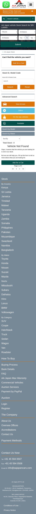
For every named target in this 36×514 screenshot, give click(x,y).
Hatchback (6, 330)
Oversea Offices (9, 425)
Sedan (4, 339)
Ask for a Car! (18, 63)
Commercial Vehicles (12, 382)
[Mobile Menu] (31, 4)
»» (23, 169)
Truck (4, 334)
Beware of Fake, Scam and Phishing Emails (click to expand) (14, 12)
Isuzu (4, 281)
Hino (3, 299)
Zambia (5, 218)
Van (3, 347)
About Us (6, 421)
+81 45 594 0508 (13, 463)
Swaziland (6, 241)
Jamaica (5, 196)
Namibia (5, 245)
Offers (20, 110)
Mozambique (8, 236)
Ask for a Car (18, 163)
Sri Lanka (6, 192)
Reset (27, 87)
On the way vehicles (20, 117)
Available (20, 123)
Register (5, 408)
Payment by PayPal (11, 391)
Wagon (5, 343)
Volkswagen (7, 312)
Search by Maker (8, 134)
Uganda (5, 214)
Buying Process (9, 364)
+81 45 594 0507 (13, 459)
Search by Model (8, 129)
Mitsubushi (7, 285)
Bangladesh (7, 250)
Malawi (5, 205)
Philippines (7, 227)
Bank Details (7, 369)
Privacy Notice (10, 510)
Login (4, 404)
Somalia (5, 223)
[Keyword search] (18, 19)
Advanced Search (9, 97)
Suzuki (4, 272)
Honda (4, 263)
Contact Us (7, 434)
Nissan (4, 267)
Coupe (4, 325)
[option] (18, 104)
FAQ (3, 373)
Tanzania (6, 210)
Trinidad (5, 201)
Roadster (6, 352)
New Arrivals (20, 104)
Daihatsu (6, 294)
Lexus (4, 303)
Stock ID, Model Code (11, 73)
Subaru (5, 290)
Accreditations (8, 429)
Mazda (4, 276)
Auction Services (10, 387)
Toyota (4, 258)
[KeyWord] (18, 81)
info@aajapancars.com (20, 468)
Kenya (4, 187)
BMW (4, 308)
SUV (3, 321)
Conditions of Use (11, 506)
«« (13, 169)
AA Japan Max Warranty (13, 378)
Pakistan (5, 232)
